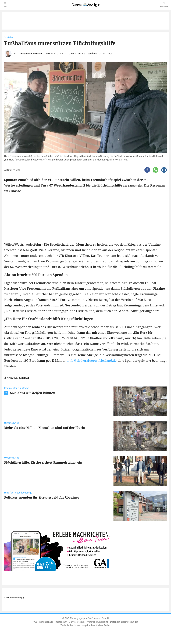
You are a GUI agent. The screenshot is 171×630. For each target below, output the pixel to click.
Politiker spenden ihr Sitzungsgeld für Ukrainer (41, 497)
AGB (35, 622)
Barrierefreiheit (77, 622)
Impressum (61, 622)
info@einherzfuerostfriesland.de (92, 360)
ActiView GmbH (102, 625)
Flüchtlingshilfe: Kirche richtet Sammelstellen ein (43, 462)
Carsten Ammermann (30, 53)
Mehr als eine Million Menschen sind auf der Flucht (44, 427)
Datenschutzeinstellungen (124, 622)
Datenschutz (46, 622)
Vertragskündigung (97, 622)
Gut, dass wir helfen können (32, 393)
